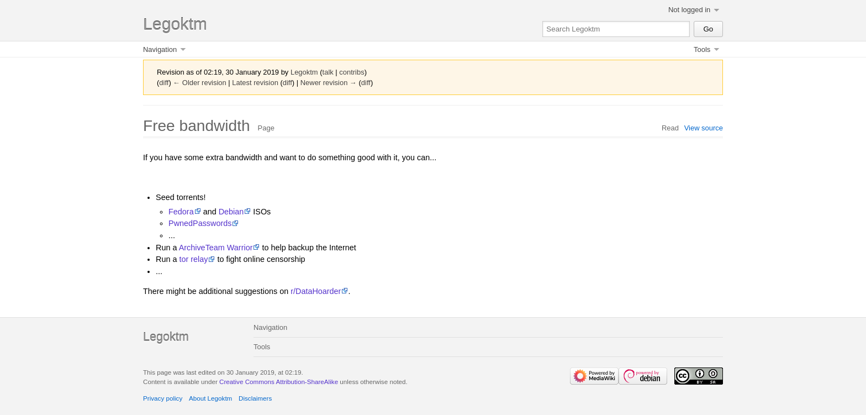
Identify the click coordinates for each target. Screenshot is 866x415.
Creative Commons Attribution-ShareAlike (278, 381)
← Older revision (199, 82)
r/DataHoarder (316, 291)
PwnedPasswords (199, 223)
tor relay (193, 259)
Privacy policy (162, 398)
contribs (351, 72)
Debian (231, 211)
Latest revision (255, 82)
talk (328, 72)
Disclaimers (255, 398)
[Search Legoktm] (616, 29)
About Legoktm (210, 398)
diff (163, 82)
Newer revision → (328, 82)
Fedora (181, 211)
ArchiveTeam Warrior (216, 247)
